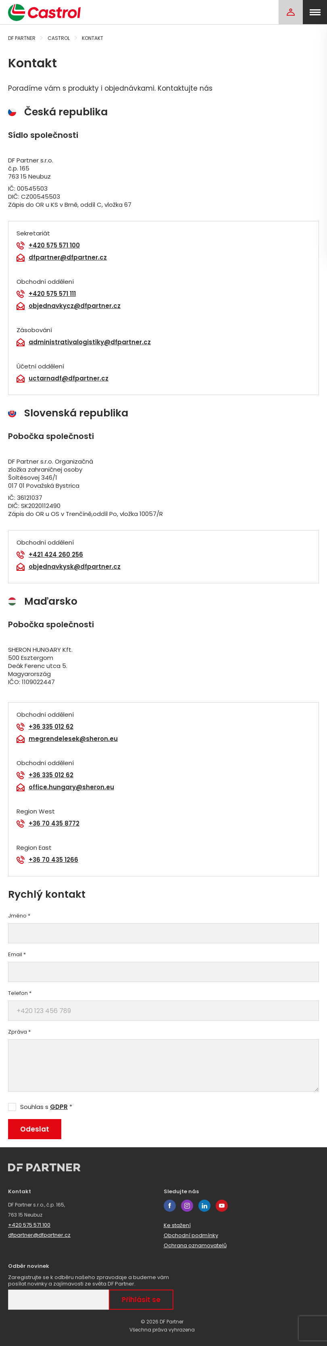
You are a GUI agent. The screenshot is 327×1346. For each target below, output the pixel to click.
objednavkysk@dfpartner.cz (75, 567)
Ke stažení (177, 1225)
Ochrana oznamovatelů (195, 1245)
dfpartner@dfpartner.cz (68, 258)
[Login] (291, 12)
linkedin (204, 1206)
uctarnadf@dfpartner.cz (68, 378)
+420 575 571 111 (52, 294)
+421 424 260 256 (56, 555)
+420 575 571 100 (54, 245)
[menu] (315, 12)
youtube (222, 1206)
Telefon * (19, 993)
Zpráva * (19, 1032)
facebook (170, 1206)
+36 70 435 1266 (53, 860)
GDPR (59, 1107)
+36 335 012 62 (51, 727)
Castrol (59, 38)
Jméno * (19, 916)
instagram (187, 1206)
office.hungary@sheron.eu (71, 787)
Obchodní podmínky (191, 1235)
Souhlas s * (46, 1107)
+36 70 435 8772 (54, 824)
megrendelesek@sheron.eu (73, 739)
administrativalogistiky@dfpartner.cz (90, 342)
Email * (17, 954)
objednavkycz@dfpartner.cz (75, 306)
